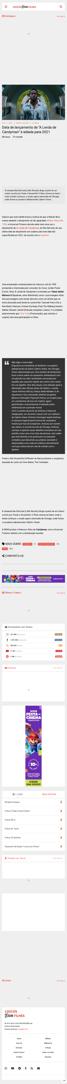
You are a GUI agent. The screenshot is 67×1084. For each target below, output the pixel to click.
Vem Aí (19, 1043)
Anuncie (48, 1057)
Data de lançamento (22, 123)
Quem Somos (19, 1052)
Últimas (10, 668)
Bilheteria (48, 1043)
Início (3, 123)
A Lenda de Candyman (27, 228)
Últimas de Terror (15, 858)
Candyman (35, 123)
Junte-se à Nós (48, 1052)
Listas (6, 980)
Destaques (9, 16)
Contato (19, 1057)
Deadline (44, 235)
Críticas (48, 1048)
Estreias (19, 1048)
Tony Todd (24, 313)
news (10, 123)
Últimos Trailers (11, 592)
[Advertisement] (33, 62)
